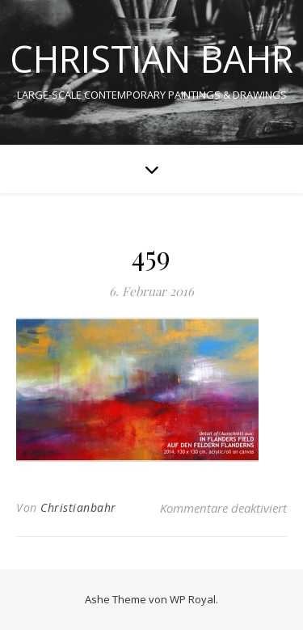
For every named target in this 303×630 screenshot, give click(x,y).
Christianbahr (78, 507)
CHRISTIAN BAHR (151, 58)
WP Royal (193, 599)
